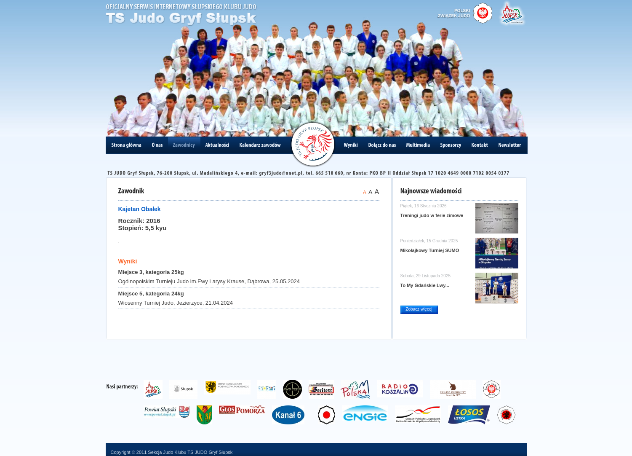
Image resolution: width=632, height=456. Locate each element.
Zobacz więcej (418, 309)
